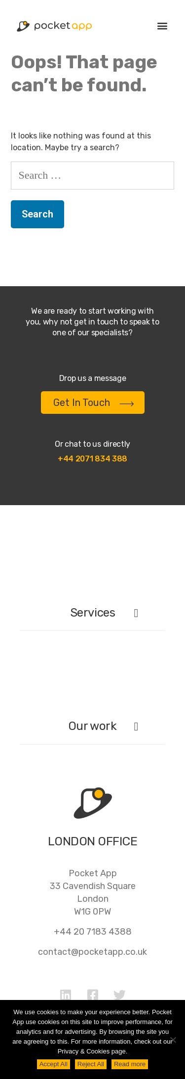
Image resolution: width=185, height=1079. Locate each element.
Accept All (53, 1064)
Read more (130, 1064)
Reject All (90, 1064)
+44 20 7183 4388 (93, 931)
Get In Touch (93, 402)
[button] (162, 25)
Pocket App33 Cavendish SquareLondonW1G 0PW (93, 892)
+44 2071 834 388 (92, 458)
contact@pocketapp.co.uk (92, 951)
